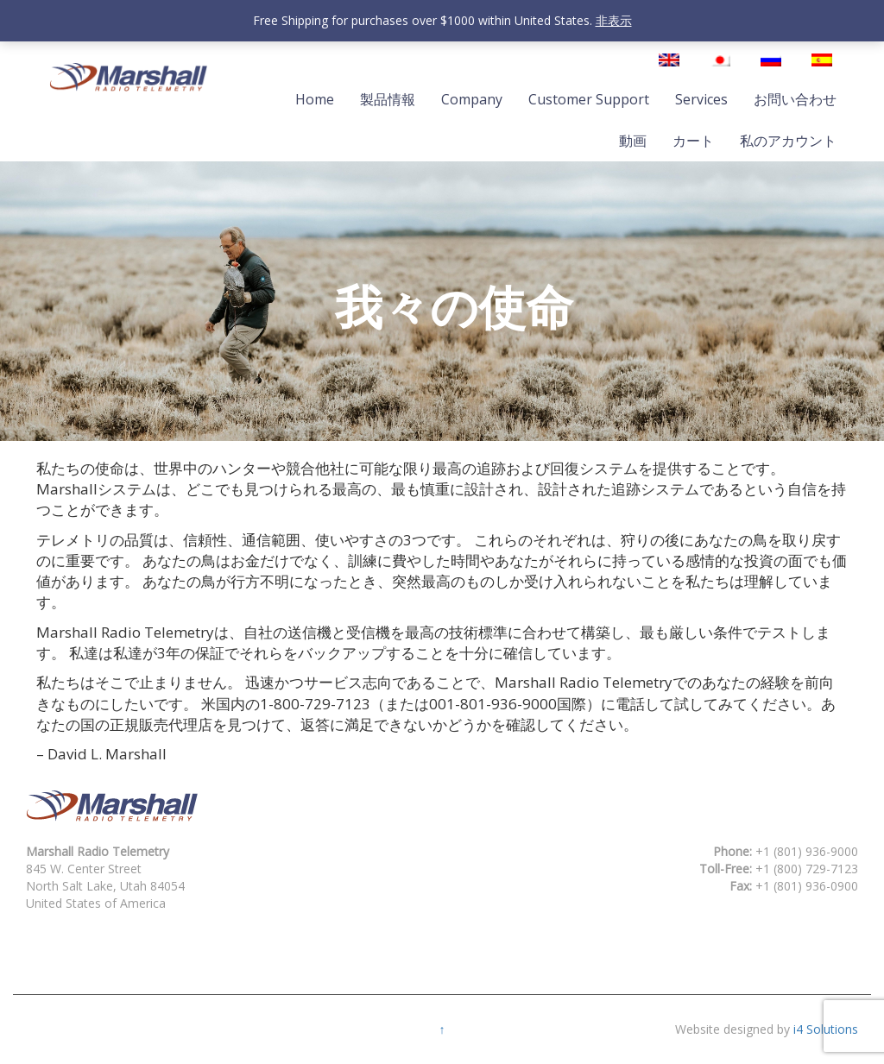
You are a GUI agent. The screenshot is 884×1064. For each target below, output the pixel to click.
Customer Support (588, 99)
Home (314, 99)
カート (693, 140)
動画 (633, 140)
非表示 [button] (614, 20)
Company (471, 99)
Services (701, 99)
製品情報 (387, 99)
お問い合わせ (795, 99)
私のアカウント (788, 140)
